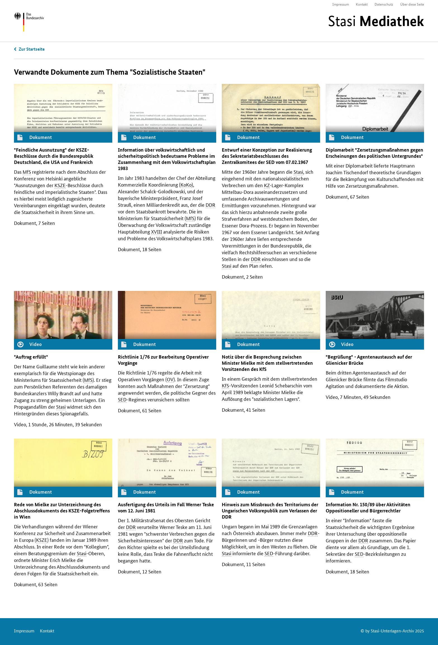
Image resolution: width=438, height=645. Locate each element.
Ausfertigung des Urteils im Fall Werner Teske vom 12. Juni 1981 (166, 507)
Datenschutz (384, 4)
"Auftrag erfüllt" (31, 357)
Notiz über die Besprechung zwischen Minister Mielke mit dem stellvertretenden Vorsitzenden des (267, 363)
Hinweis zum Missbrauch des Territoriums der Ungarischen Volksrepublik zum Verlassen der (270, 510)
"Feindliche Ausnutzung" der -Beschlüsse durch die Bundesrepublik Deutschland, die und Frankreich (53, 156)
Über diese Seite (412, 4)
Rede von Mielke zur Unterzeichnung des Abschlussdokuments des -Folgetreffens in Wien (62, 510)
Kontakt (362, 4)
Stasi (376, 21)
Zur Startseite (32, 49)
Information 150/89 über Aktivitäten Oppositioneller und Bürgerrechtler (368, 507)
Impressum (340, 4)
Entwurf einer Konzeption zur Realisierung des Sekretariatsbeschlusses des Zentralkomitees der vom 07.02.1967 (267, 156)
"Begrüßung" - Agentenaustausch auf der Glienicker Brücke (369, 360)
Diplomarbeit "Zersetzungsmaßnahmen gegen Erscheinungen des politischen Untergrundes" (374, 153)
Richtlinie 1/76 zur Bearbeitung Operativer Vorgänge (163, 360)
